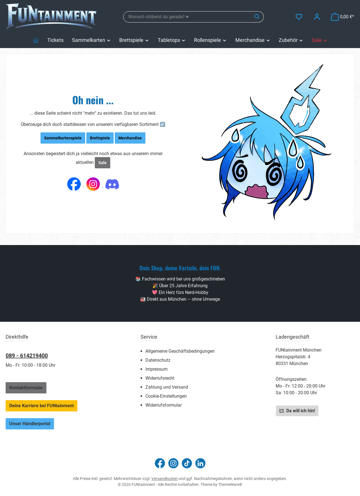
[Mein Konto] (317, 16)
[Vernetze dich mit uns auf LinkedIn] (200, 463)
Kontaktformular (26, 387)
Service (149, 337)
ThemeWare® (230, 484)
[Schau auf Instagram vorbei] (173, 463)
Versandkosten (164, 478)
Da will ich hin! (297, 410)
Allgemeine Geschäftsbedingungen (180, 351)
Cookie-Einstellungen (166, 396)
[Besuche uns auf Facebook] (160, 463)
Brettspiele (100, 138)
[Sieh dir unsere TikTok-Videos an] (187, 463)
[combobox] (187, 16)
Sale (102, 162)
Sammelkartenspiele (63, 138)
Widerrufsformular (163, 405)
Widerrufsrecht (159, 378)
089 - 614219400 (27, 355)
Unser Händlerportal (29, 423)
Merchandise (130, 138)
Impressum (156, 369)
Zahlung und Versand (166, 387)
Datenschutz (157, 360)
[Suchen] (257, 16)
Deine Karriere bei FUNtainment (41, 405)
